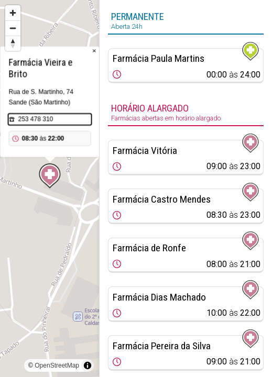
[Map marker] (50, 175)
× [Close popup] (94, 51)
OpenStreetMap (57, 365)
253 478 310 (35, 119)
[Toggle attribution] (87, 365)
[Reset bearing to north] (12, 43)
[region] (49, 188)
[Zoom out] (12, 28)
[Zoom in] (12, 12)
